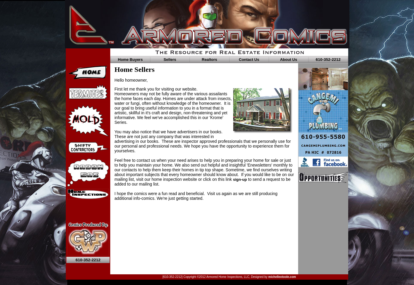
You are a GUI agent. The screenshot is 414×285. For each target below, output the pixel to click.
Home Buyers (130, 59)
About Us (288, 59)
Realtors (209, 59)
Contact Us (249, 59)
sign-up (240, 179)
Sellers (170, 59)
